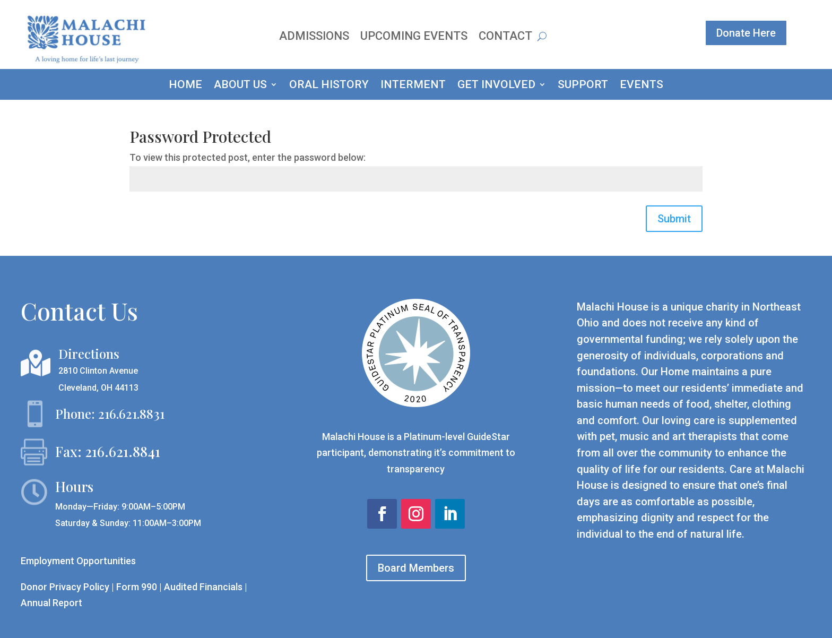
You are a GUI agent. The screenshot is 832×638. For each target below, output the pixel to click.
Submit (674, 218)
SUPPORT (583, 86)
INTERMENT (413, 86)
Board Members (416, 568)
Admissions (314, 37)
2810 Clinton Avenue (98, 371)
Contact (505, 37)
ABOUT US (240, 86)
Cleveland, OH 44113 (98, 388)
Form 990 (136, 586)
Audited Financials (204, 586)
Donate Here (746, 33)
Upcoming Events (413, 37)
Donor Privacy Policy (65, 586)
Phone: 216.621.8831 (109, 413)
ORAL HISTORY (329, 86)
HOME (185, 86)
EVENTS (641, 86)
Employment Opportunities (78, 560)
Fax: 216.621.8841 (107, 451)
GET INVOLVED (496, 86)
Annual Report (51, 602)
